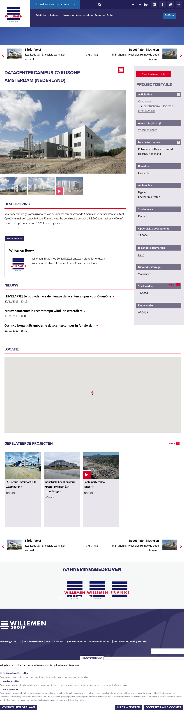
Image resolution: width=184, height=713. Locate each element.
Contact (110, 15)
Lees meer (74, 665)
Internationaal (146, 110)
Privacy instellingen (92, 658)
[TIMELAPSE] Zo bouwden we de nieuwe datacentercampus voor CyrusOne (59, 296)
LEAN (141, 254)
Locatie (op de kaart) (150, 142)
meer (172, 284)
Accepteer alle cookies (163, 707)
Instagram (179, 4)
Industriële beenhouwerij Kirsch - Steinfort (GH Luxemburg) (60, 486)
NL (133, 4)
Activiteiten (41, 15)
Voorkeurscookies (11, 681)
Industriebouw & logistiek (158, 106)
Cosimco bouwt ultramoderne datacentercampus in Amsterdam (51, 325)
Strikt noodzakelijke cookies (15, 673)
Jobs (88, 15)
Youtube (170, 4)
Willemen (13, 14)
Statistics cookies (10, 689)
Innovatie (67, 15)
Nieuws (79, 15)
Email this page (121, 70)
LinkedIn (154, 4)
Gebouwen (144, 101)
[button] (92, 393)
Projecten (54, 15)
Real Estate (169, 15)
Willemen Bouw (15, 238)
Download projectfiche (154, 74)
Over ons (98, 15)
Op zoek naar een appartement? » (55, 4)
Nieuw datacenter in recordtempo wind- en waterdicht (44, 311)
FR (140, 4)
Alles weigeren (128, 707)
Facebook (162, 4)
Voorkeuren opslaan (18, 707)
